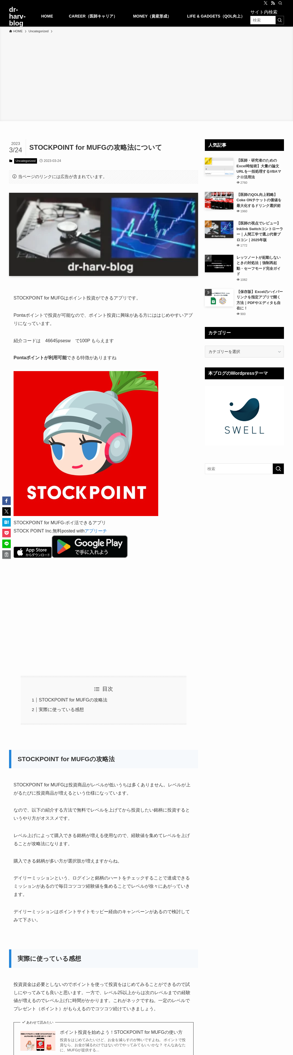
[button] (6, 501)
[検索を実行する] (279, 20)
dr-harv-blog (17, 16)
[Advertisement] (146, 76)
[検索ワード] (267, 20)
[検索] (280, 3)
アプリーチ (95, 530)
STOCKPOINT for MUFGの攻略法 (73, 699)
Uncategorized (26, 160)
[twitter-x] (265, 3)
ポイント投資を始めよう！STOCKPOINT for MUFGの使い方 (121, 1032)
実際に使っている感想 (61, 709)
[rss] (273, 3)
